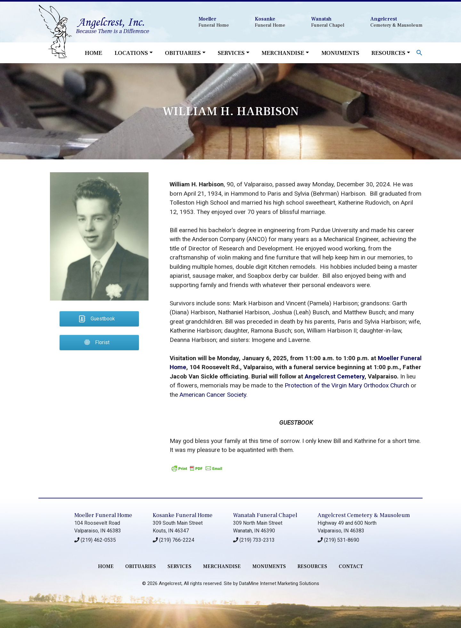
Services (231, 53)
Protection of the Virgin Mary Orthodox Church (347, 385)
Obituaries (183, 53)
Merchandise (283, 53)
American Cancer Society (213, 394)
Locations (131, 53)
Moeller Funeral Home (103, 515)
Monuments (340, 53)
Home (93, 53)
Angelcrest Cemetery (335, 376)
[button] (419, 52)
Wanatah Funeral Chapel (265, 515)
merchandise (222, 566)
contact (351, 566)
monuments (269, 566)
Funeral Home (213, 22)
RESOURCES (312, 566)
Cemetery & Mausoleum (396, 22)
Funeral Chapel (327, 22)
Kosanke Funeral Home (183, 515)
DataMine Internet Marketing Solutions (279, 583)
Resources (388, 53)
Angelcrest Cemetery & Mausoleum (364, 515)
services (179, 566)
